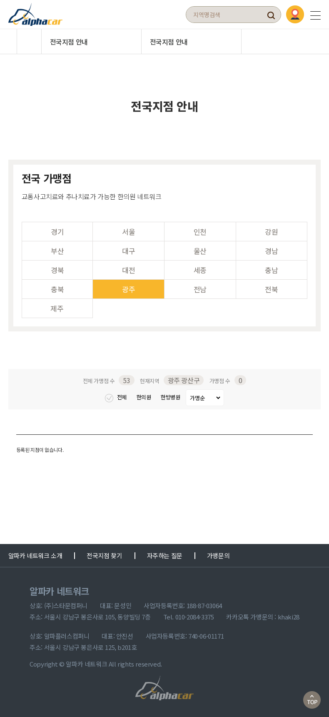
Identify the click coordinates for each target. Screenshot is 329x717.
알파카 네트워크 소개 (35, 555)
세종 (200, 270)
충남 (271, 270)
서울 (128, 231)
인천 (200, 231)
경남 (271, 251)
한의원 (144, 397)
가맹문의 (218, 555)
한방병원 (171, 397)
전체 (116, 397)
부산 (57, 251)
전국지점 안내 (69, 42)
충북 (57, 289)
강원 (271, 231)
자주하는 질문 (164, 555)
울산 (200, 251)
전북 (271, 289)
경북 (57, 270)
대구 (128, 251)
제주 (56, 308)
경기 (57, 231)
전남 (200, 289)
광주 (128, 289)
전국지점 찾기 (104, 555)
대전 (128, 270)
